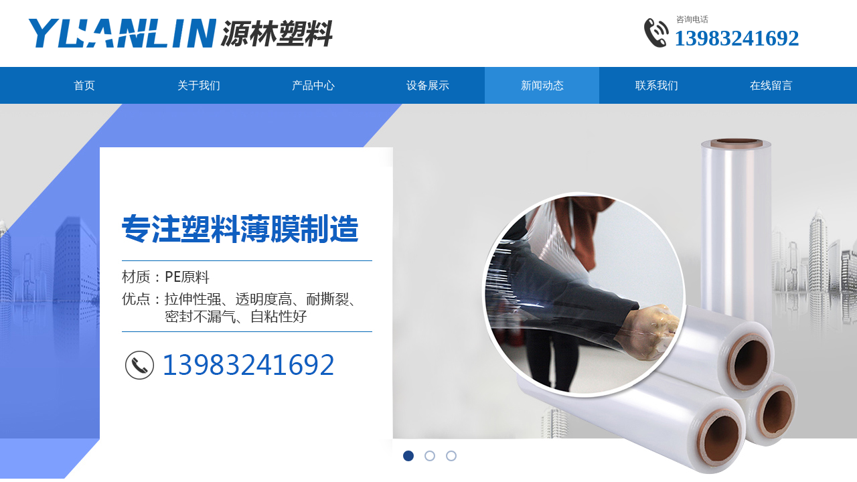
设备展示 (427, 85)
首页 (84, 85)
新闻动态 (542, 85)
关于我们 (198, 85)
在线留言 (771, 85)
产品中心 (313, 85)
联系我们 (656, 85)
